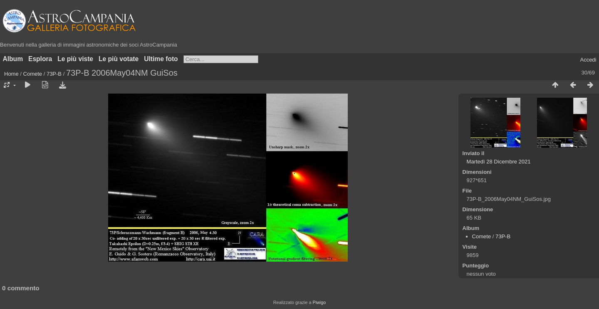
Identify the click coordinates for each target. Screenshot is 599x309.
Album (13, 58)
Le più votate (119, 58)
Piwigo (319, 302)
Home (11, 74)
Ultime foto (161, 58)
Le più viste (75, 58)
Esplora (40, 58)
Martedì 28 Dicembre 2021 (499, 161)
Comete (32, 74)
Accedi (588, 60)
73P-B (54, 74)
